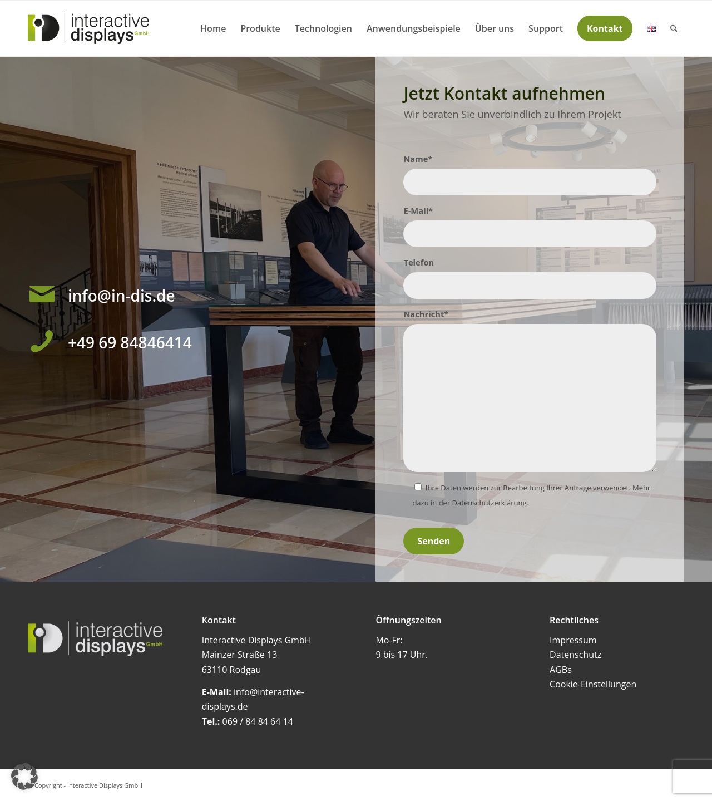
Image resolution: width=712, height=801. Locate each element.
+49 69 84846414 (130, 342)
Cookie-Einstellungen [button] (593, 684)
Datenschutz (575, 654)
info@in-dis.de (121, 295)
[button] (24, 776)
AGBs (561, 670)
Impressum (573, 640)
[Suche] (674, 28)
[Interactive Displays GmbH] (88, 28)
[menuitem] (213, 28)
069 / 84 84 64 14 (257, 721)
